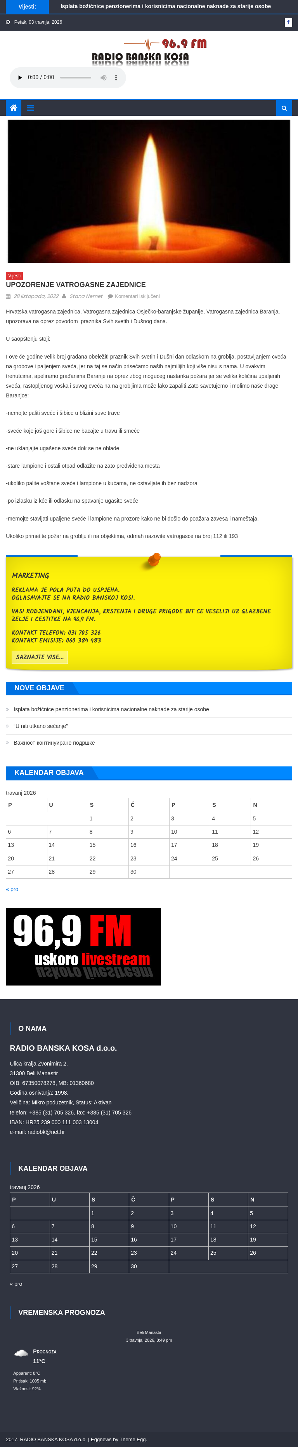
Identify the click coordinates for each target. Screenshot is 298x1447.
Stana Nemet (85, 296)
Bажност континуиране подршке (54, 743)
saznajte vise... (40, 657)
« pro (12, 889)
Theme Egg (133, 1439)
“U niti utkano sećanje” (41, 726)
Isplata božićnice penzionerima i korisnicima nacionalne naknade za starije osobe (166, 6)
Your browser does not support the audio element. (68, 77)
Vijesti (14, 276)
